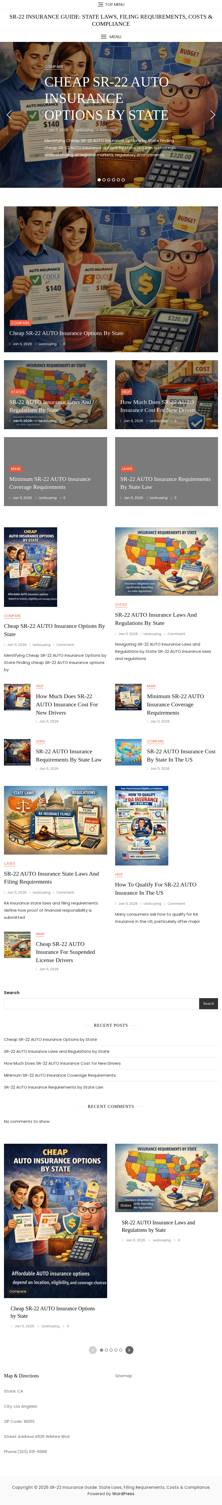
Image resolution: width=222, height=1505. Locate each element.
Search (11, 992)
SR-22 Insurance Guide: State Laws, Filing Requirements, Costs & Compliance (110, 20)
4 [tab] (113, 179)
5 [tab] (118, 179)
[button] (111, 36)
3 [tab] (109, 179)
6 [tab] (123, 179)
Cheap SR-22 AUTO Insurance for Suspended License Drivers (65, 952)
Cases (9, 863)
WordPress (123, 1494)
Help (126, 391)
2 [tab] (104, 179)
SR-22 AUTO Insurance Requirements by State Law (53, 1087)
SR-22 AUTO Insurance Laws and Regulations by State (57, 1051)
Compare (53, 66)
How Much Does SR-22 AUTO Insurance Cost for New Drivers (67, 704)
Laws (127, 468)
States (18, 391)
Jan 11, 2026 (58, 129)
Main (15, 468)
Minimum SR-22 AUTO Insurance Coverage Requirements (175, 704)
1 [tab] (99, 179)
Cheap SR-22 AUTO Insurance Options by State (106, 98)
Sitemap (123, 1375)
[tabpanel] (111, 115)
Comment (109, 130)
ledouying (84, 129)
